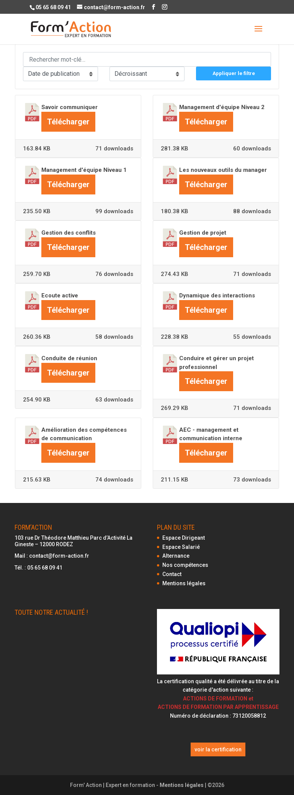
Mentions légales (184, 583)
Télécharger (68, 121)
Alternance (175, 556)
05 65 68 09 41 (44, 568)
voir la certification (218, 749)
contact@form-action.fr (59, 556)
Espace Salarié (181, 547)
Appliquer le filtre (233, 73)
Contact (171, 574)
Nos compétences (185, 565)
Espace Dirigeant (183, 538)
